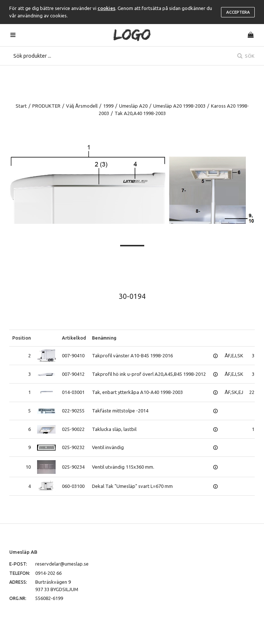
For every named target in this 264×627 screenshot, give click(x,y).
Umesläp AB (23, 551)
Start (21, 105)
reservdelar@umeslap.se (62, 563)
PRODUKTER (46, 105)
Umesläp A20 (133, 105)
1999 (108, 105)
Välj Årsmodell (82, 105)
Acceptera (238, 12)
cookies (106, 8)
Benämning (104, 337)
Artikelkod (74, 337)
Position (21, 337)
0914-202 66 (48, 573)
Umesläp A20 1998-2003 (179, 105)
